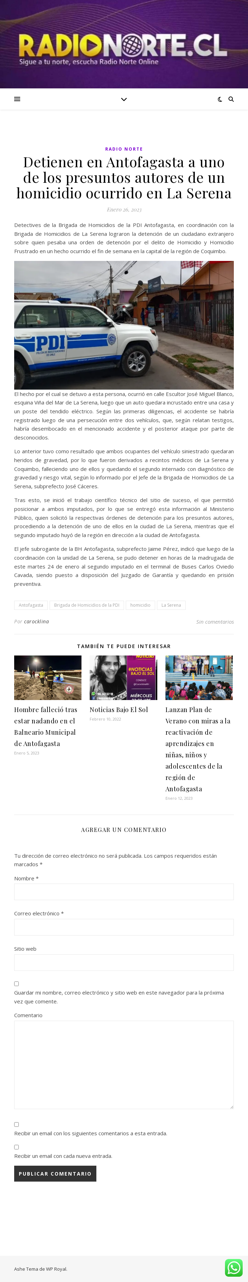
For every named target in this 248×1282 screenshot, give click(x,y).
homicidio (140, 605)
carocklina (36, 621)
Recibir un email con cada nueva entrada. (63, 1155)
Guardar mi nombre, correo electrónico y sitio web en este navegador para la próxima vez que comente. (119, 997)
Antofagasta (31, 605)
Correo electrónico (39, 913)
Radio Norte (124, 149)
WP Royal (56, 1269)
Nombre (26, 878)
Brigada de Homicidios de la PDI (86, 605)
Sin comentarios (215, 621)
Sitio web (25, 948)
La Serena (171, 605)
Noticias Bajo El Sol (119, 709)
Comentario (28, 1015)
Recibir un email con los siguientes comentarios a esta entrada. (90, 1133)
